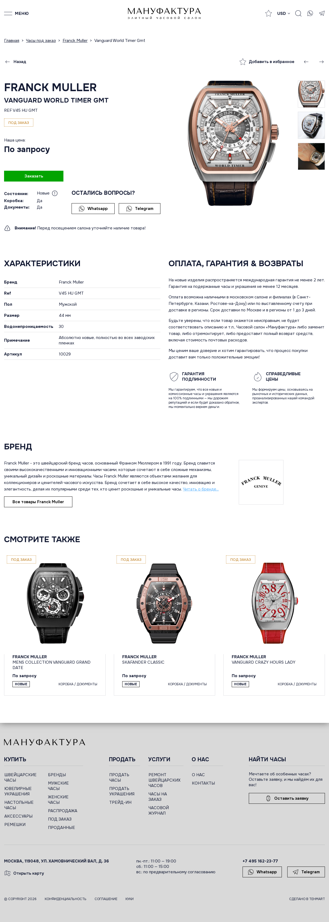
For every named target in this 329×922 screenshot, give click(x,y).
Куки (129, 899)
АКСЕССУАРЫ (18, 816)
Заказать (33, 176)
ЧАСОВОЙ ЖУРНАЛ (159, 810)
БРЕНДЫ (57, 775)
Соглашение (106, 899)
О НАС (198, 775)
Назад (15, 61)
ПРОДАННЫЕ (61, 827)
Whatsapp (93, 208)
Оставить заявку (286, 798)
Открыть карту (24, 873)
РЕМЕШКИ (14, 824)
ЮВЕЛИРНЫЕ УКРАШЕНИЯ (18, 791)
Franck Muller (50, 87)
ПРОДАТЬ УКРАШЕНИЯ (121, 791)
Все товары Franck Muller (38, 502)
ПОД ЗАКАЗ (60, 819)
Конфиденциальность (65, 899)
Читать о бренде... (201, 489)
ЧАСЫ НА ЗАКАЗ (158, 796)
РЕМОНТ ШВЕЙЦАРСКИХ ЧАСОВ (164, 780)
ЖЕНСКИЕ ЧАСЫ (58, 799)
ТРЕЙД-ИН (120, 802)
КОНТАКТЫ (203, 783)
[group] (233, 143)
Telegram (139, 208)
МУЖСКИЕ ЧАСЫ (58, 786)
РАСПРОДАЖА (62, 811)
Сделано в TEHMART (307, 899)
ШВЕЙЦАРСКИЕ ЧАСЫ (20, 777)
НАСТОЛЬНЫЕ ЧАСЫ (19, 805)
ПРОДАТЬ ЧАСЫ (119, 777)
